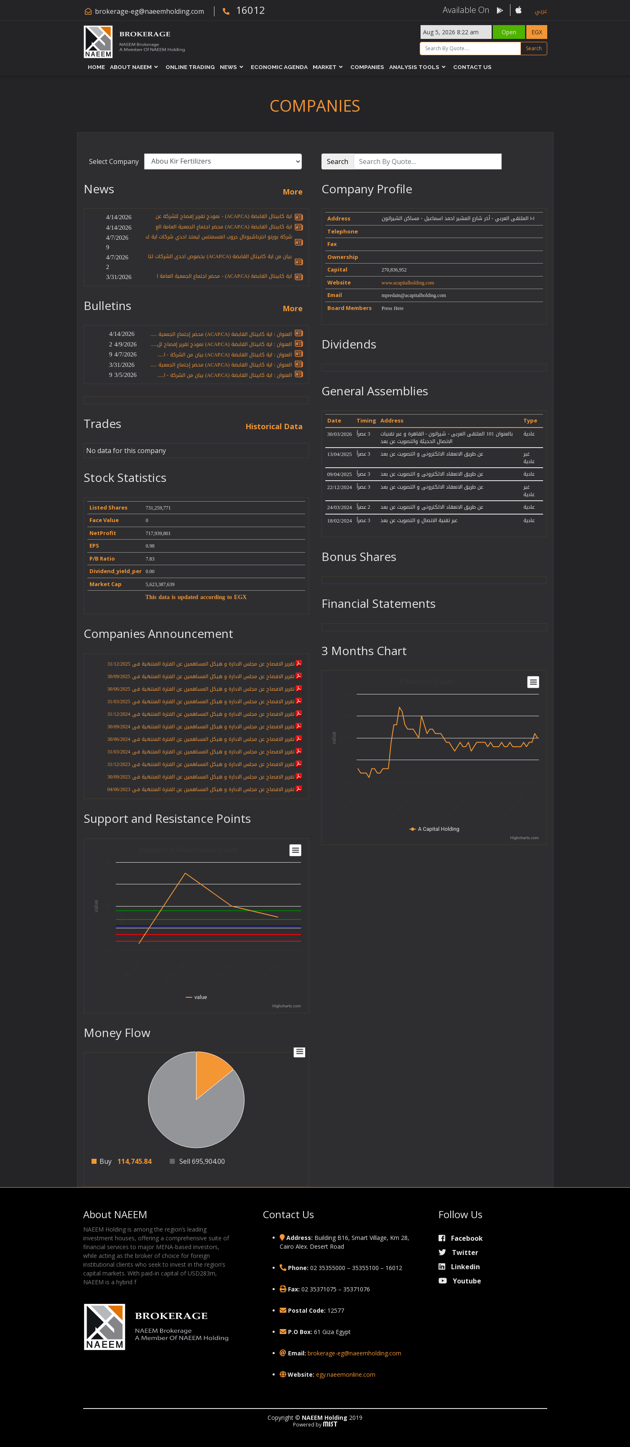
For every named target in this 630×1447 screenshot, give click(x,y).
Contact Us (472, 67)
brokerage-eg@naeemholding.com (149, 11)
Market (325, 67)
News (228, 67)
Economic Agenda (279, 67)
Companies (367, 67)
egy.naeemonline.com (345, 1374)
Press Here (393, 308)
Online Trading (190, 67)
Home (96, 67)
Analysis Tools (414, 67)
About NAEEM (131, 67)
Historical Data (274, 426)
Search (534, 48)
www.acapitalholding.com (408, 282)
